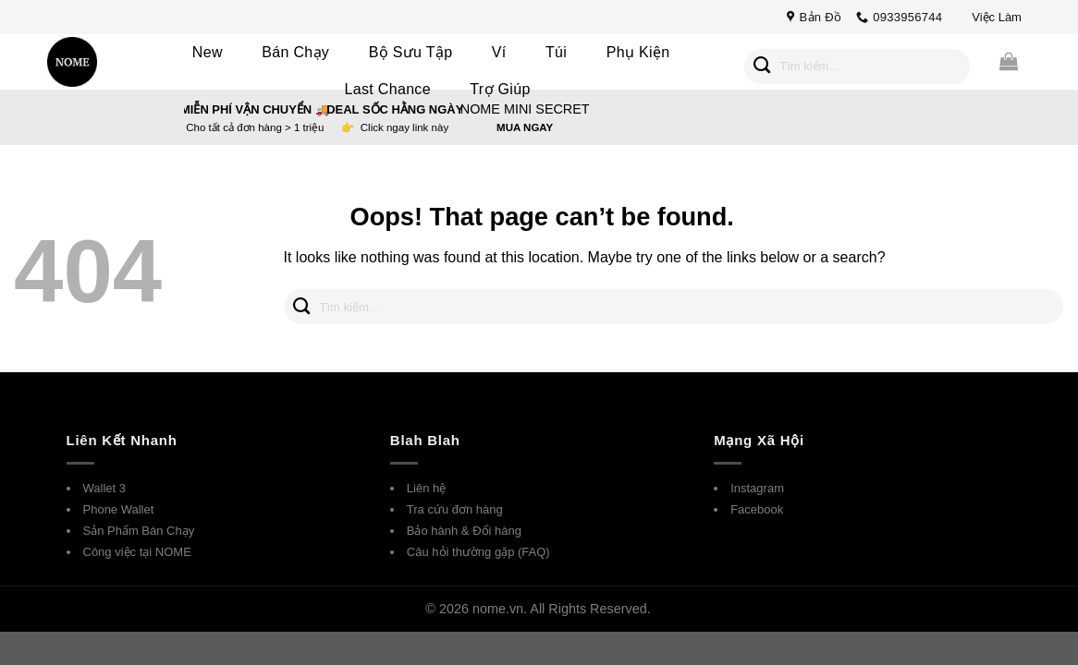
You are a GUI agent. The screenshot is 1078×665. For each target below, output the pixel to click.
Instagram (757, 488)
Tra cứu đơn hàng (455, 509)
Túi (556, 52)
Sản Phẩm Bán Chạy (139, 531)
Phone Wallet (118, 509)
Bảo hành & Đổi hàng (464, 531)
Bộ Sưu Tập (411, 52)
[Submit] (761, 66)
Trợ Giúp (500, 89)
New (207, 52)
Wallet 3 (104, 488)
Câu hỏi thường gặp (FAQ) (478, 552)
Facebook (756, 509)
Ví (499, 52)
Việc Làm (997, 17)
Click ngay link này (404, 127)
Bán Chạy (295, 52)
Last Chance (388, 89)
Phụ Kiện (638, 52)
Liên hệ (426, 488)
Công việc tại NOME (137, 552)
